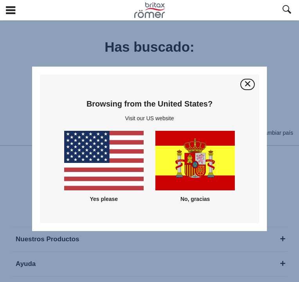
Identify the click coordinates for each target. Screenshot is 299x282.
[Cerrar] (247, 84)
